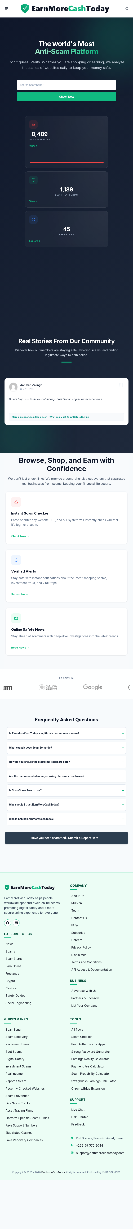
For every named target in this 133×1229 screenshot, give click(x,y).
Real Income (14, 1073)
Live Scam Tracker (19, 1103)
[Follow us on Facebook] (7, 922)
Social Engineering (19, 1003)
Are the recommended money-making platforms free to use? (46, 776)
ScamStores (14, 958)
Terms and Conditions (86, 962)
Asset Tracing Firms (19, 1110)
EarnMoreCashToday (53, 1172)
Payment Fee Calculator (87, 1066)
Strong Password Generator (90, 1051)
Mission (76, 903)
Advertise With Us (83, 991)
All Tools (77, 1029)
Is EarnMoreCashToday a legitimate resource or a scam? (44, 733)
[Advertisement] (66, 292)
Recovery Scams (17, 1044)
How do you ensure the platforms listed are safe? (39, 761)
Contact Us (79, 918)
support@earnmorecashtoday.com (100, 1153)
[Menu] (6, 9)
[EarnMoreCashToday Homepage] (31, 887)
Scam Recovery (17, 1037)
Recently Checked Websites (25, 1088)
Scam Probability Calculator (90, 1073)
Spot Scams (14, 1051)
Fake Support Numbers (21, 1125)
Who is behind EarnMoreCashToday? (31, 819)
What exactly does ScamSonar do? (30, 747)
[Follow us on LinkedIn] (16, 922)
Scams (10, 951)
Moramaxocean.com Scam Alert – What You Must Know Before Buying (50, 416)
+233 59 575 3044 (89, 1145)
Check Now (66, 96)
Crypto (10, 981)
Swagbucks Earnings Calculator (93, 1081)
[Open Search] (127, 8)
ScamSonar (14, 1029)
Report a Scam (16, 1081)
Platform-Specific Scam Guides (27, 1118)
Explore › (34, 240)
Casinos (11, 988)
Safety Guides (15, 995)
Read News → (20, 647)
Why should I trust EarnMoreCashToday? (34, 804)
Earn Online (13, 966)
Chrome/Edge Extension (88, 1088)
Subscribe (78, 933)
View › (33, 145)
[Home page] (65, 9)
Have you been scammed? (66, 838)
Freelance (12, 973)
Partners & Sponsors (85, 998)
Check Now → (20, 536)
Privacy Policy (81, 947)
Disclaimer (78, 955)
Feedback (78, 1124)
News (10, 944)
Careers (76, 940)
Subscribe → (19, 594)
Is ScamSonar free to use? (25, 790)
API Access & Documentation (91, 969)
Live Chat (78, 1109)
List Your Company (84, 1005)
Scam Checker (81, 1037)
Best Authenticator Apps (88, 1044)
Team (75, 910)
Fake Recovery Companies (24, 1140)
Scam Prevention (17, 1096)
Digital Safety (15, 1059)
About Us (77, 896)
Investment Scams (19, 1066)
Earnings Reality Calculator (90, 1059)
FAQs (74, 925)
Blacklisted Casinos (19, 1132)
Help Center (79, 1117)
